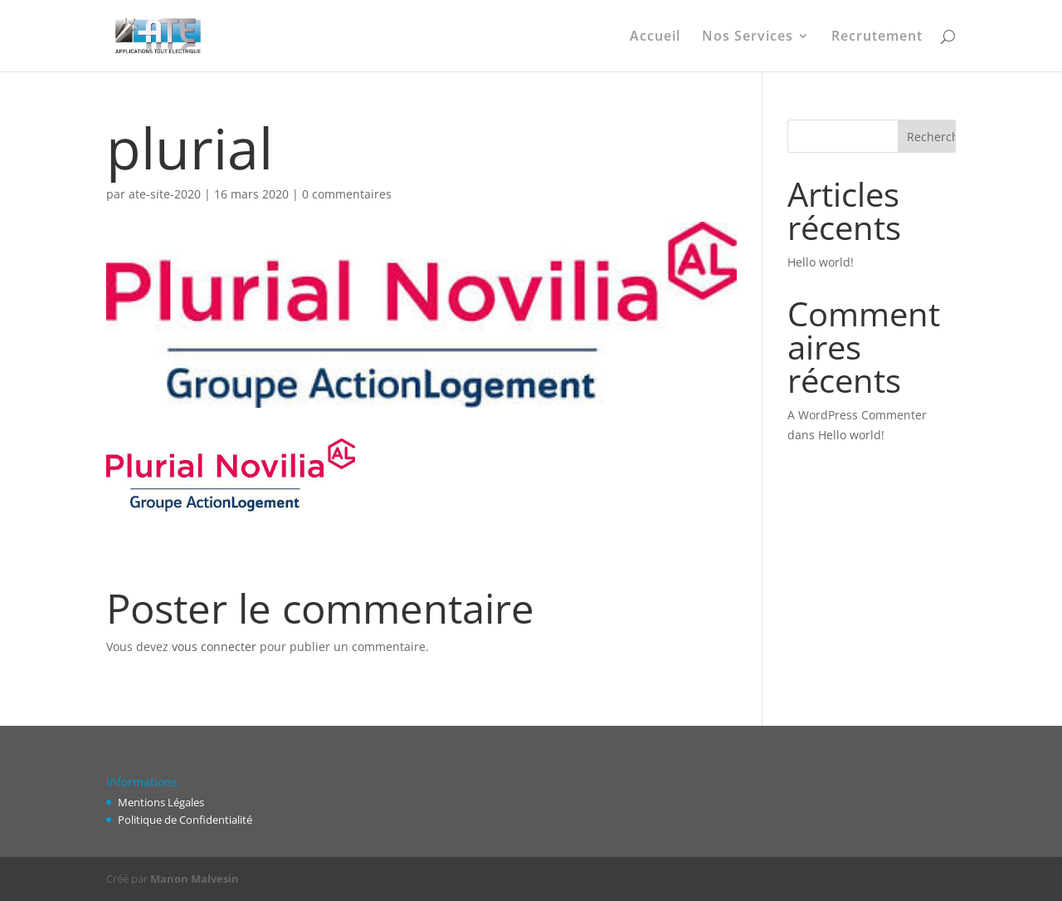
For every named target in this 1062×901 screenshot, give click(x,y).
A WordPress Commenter (857, 415)
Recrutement (877, 37)
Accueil (655, 37)
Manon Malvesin (194, 878)
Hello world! (820, 262)
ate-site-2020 (165, 194)
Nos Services (747, 37)
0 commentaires (347, 194)
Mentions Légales (161, 802)
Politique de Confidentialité (185, 819)
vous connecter (214, 646)
